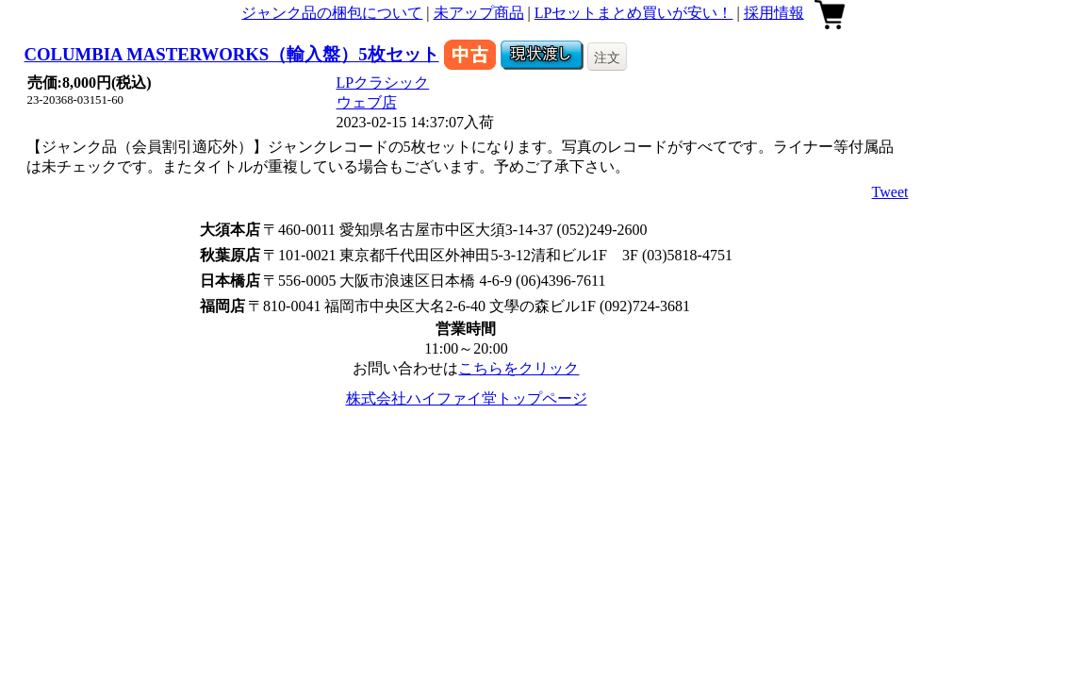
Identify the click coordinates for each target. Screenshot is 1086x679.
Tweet (890, 192)
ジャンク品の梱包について (331, 13)
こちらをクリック (518, 368)
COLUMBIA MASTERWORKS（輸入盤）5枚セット (232, 54)
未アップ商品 (479, 13)
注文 (607, 57)
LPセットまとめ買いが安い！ (634, 13)
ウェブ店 (367, 102)
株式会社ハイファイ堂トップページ (466, 398)
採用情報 (774, 13)
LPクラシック (383, 83)
